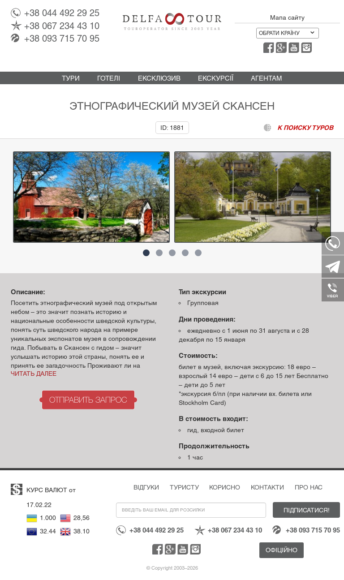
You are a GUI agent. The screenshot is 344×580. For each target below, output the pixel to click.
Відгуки (146, 487)
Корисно (224, 487)
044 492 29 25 (61, 13)
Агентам (266, 78)
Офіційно (281, 550)
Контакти (267, 487)
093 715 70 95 (61, 38)
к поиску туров (305, 127)
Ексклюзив (159, 78)
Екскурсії (215, 78)
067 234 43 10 (61, 26)
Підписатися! (307, 510)
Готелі (108, 78)
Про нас (308, 487)
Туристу (184, 487)
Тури (71, 78)
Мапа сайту (287, 17)
